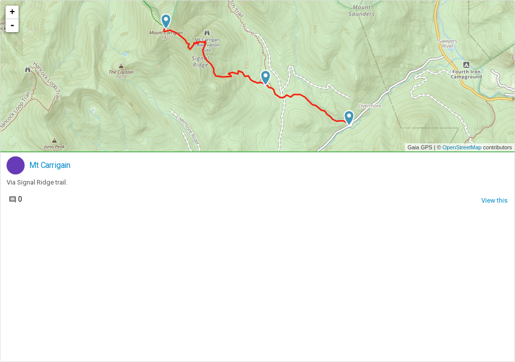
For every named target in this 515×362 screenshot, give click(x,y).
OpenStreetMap (462, 147)
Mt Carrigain (49, 165)
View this (494, 200)
